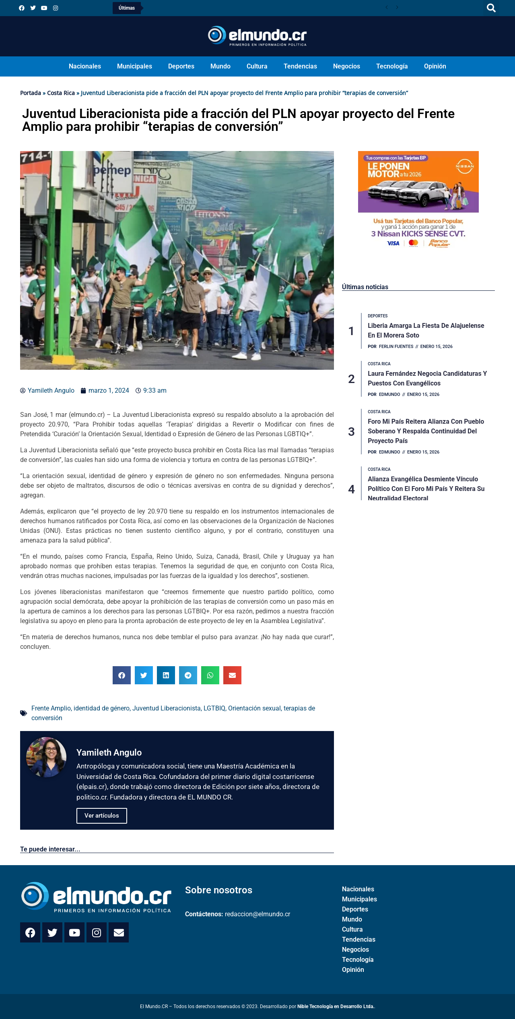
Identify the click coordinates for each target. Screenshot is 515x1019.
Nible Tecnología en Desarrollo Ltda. (335, 1006)
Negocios (346, 66)
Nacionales (85, 66)
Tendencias (300, 66)
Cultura (257, 66)
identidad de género (102, 708)
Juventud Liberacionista (166, 708)
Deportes (181, 66)
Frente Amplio (51, 708)
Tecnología (392, 66)
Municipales (134, 66)
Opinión (435, 66)
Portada (30, 93)
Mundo (220, 66)
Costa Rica (61, 93)
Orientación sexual (254, 708)
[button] (491, 8)
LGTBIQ (214, 708)
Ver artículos (101, 815)
